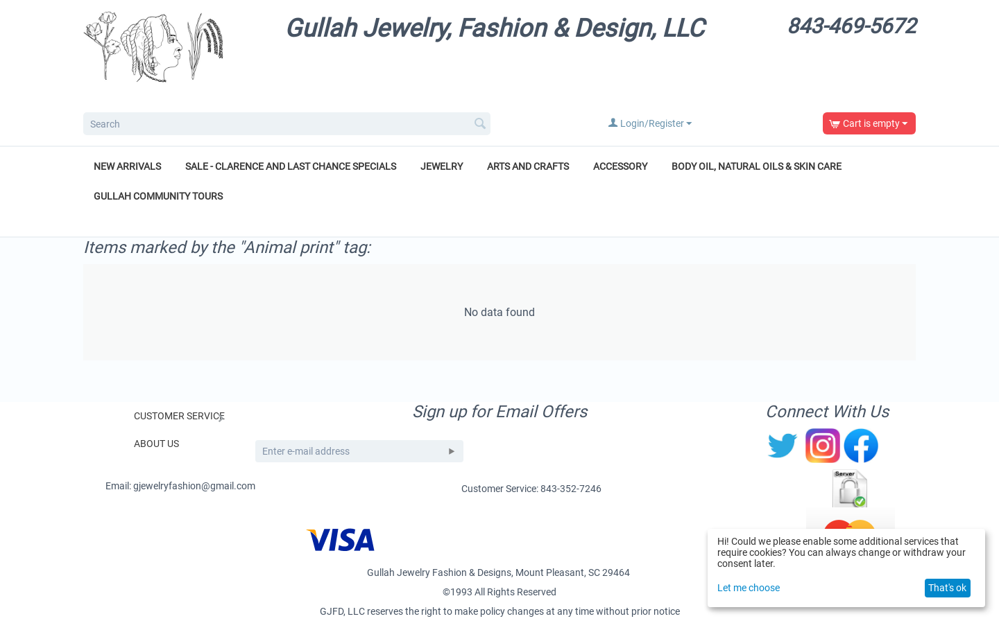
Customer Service (179, 415)
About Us (156, 443)
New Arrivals (127, 166)
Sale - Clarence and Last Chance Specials (290, 166)
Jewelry (441, 166)
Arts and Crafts (528, 166)
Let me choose (748, 587)
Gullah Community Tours (158, 196)
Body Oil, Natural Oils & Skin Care (757, 166)
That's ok (947, 587)
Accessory (620, 166)
